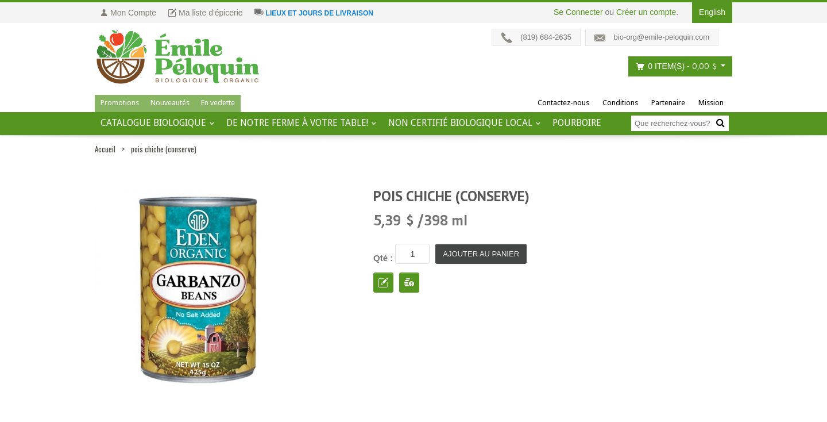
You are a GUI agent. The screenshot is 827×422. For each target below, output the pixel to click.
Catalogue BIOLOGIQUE (153, 122)
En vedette (218, 102)
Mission (711, 102)
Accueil (105, 149)
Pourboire (576, 122)
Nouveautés (170, 102)
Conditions (620, 102)
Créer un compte (646, 12)
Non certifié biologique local (460, 122)
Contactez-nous (563, 102)
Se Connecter (578, 12)
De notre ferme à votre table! (297, 122)
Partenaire (668, 102)
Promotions (120, 102)
